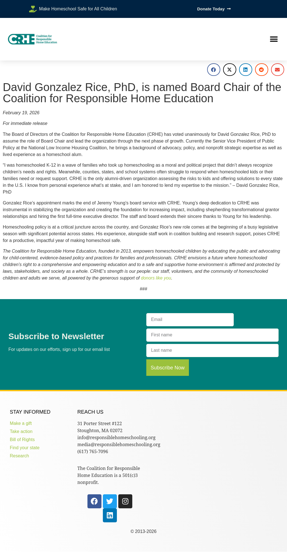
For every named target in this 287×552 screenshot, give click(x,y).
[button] (273, 39)
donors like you (156, 278)
